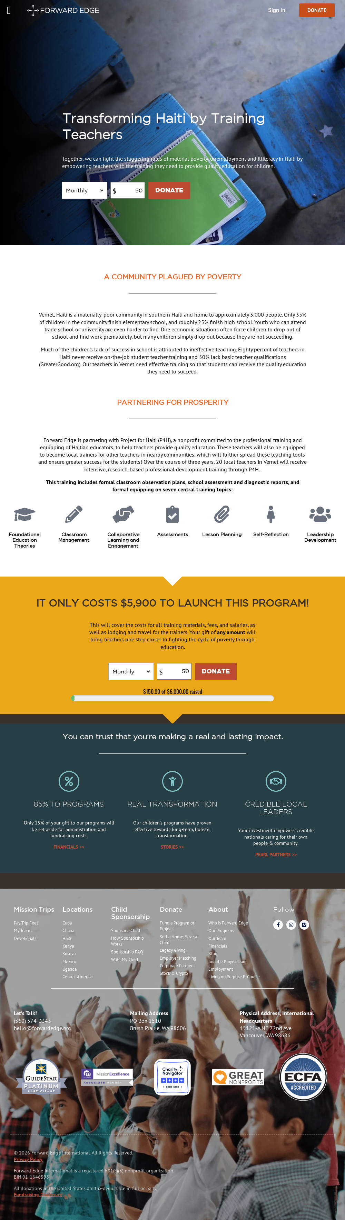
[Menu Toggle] (9, 10)
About (218, 909)
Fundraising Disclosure (38, 1194)
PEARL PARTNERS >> (276, 854)
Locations (77, 909)
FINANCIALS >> (68, 847)
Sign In (276, 10)
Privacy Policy (28, 1159)
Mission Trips (34, 909)
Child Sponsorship (130, 913)
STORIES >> (172, 847)
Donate (171, 909)
